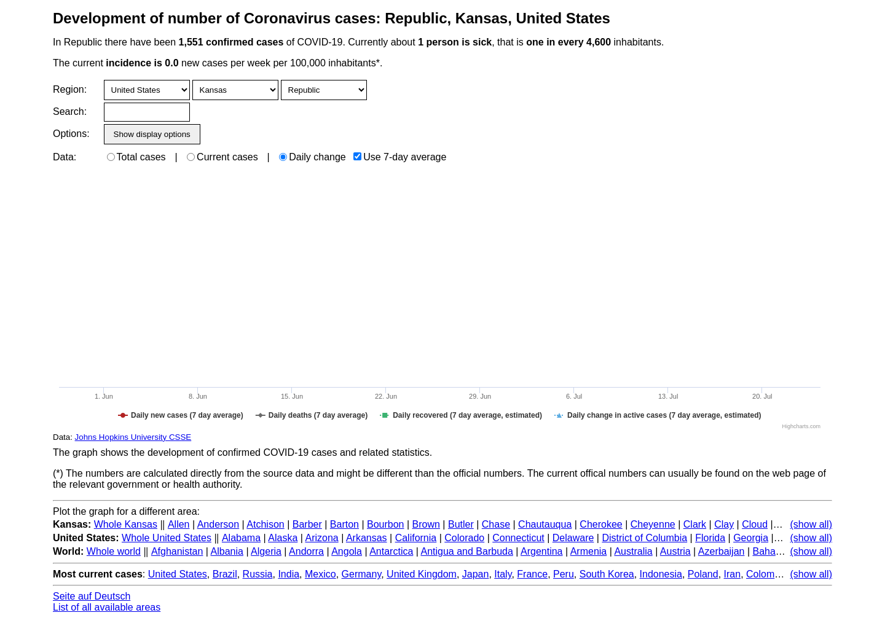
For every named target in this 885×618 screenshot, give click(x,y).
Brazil (225, 574)
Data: (64, 157)
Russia (258, 574)
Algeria (266, 551)
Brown (426, 524)
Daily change (312, 157)
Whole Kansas (125, 524)
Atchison (265, 524)
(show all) (811, 524)
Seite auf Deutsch (91, 596)
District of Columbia (644, 538)
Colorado (464, 538)
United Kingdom (422, 574)
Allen (179, 524)
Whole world (114, 551)
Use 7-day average (399, 157)
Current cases (222, 157)
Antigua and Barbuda (467, 551)
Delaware (573, 538)
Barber (307, 524)
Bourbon (385, 524)
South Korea (607, 574)
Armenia (588, 551)
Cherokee (601, 524)
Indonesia (661, 574)
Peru (563, 574)
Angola (346, 551)
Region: (70, 89)
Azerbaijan (721, 551)
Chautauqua (545, 524)
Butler (461, 524)
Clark (694, 524)
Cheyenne (653, 524)
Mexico (320, 574)
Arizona (321, 538)
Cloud (755, 524)
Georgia (750, 538)
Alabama (241, 538)
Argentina (542, 551)
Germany (362, 574)
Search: (70, 111)
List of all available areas (106, 607)
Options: (71, 133)
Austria (675, 551)
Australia (633, 551)
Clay (724, 524)
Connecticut (518, 538)
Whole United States (166, 538)
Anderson (218, 524)
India (288, 574)
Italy (502, 574)
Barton (344, 524)
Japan (475, 574)
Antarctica (391, 551)
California (416, 538)
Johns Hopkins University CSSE (133, 437)
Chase (496, 524)
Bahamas (773, 551)
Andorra (306, 551)
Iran (732, 574)
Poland (703, 574)
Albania (227, 551)
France (532, 574)
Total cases (136, 157)
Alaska (282, 538)
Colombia (767, 574)
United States (177, 574)
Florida (710, 538)
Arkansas (366, 538)
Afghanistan (177, 551)
